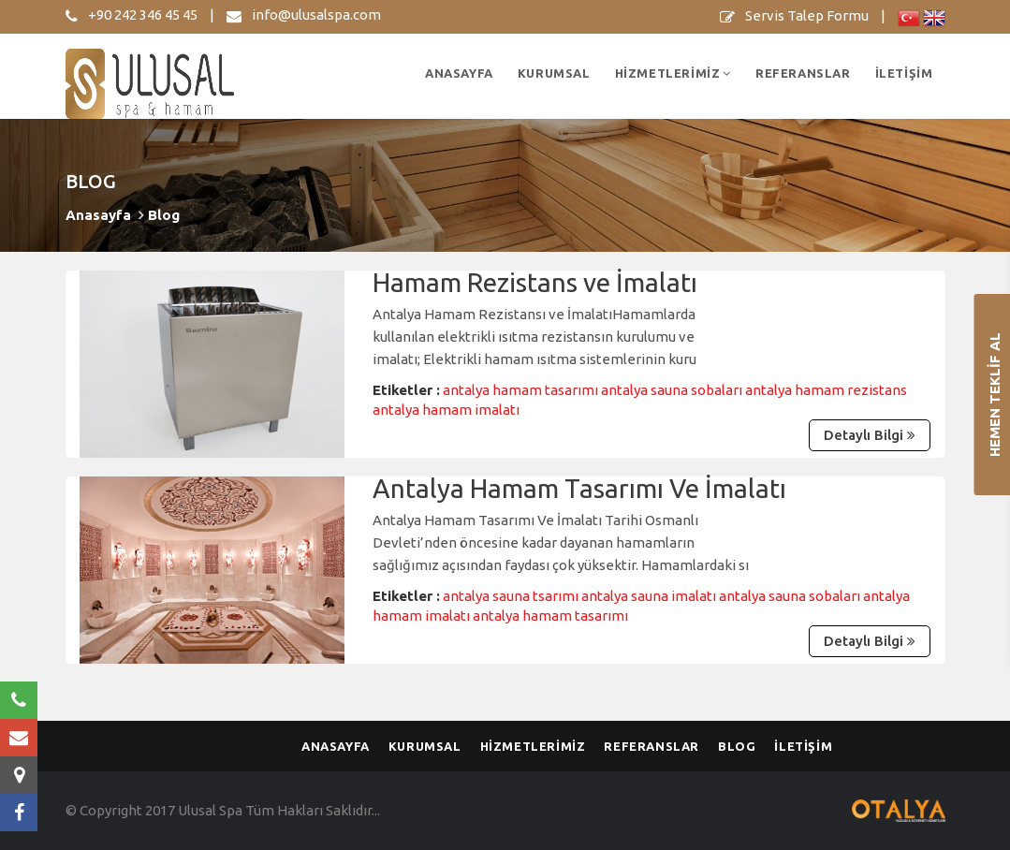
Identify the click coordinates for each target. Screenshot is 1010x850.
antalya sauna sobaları (673, 390)
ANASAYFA (459, 73)
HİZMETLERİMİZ (673, 73)
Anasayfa (98, 215)
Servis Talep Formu (794, 15)
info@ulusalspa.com (304, 14)
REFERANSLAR (803, 73)
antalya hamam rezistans (826, 390)
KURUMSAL (554, 73)
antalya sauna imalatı (650, 596)
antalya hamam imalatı (446, 410)
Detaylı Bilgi (865, 435)
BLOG (736, 746)
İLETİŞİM (904, 73)
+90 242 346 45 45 (132, 14)
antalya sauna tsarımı (512, 596)
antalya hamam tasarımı (522, 390)
